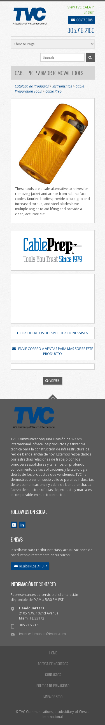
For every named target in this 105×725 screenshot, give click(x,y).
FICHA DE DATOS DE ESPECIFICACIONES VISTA (52, 333)
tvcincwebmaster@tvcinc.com (42, 633)
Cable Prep (53, 91)
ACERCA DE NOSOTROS (53, 663)
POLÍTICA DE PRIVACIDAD (52, 685)
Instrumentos (62, 86)
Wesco (76, 439)
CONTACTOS (84, 19)
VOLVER (52, 380)
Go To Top (52, 396)
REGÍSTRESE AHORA (33, 566)
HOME (53, 653)
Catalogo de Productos (32, 86)
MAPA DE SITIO (52, 696)
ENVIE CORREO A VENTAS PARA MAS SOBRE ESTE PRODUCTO (52, 351)
